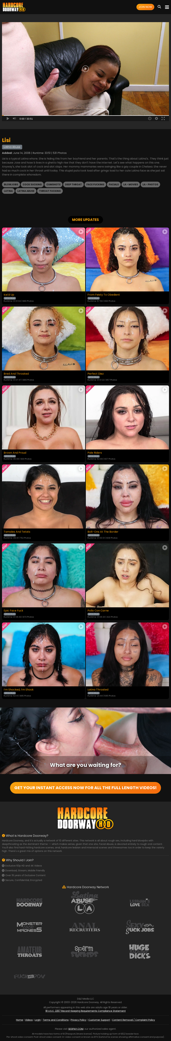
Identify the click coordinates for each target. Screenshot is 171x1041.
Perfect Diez (96, 373)
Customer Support (99, 1020)
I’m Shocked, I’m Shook (19, 689)
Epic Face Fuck (13, 610)
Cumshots (53, 184)
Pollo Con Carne (98, 610)
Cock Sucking (32, 184)
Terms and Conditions (56, 1020)
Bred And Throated (16, 373)
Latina (8, 191)
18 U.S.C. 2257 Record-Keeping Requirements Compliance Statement (85, 1011)
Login (38, 1020)
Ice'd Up (9, 294)
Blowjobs (11, 184)
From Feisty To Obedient (104, 294)
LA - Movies (130, 184)
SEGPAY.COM (75, 1029)
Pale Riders (95, 452)
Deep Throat (73, 184)
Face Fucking (95, 184)
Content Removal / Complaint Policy (133, 1020)
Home (19, 1020)
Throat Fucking (50, 191)
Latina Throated (98, 689)
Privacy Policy (78, 1020)
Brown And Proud (15, 452)
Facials (114, 184)
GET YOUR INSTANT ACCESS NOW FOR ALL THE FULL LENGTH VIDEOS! (85, 788)
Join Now (145, 7)
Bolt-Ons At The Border (103, 531)
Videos (29, 1020)
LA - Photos (150, 184)
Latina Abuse (25, 191)
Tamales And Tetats (17, 531)
